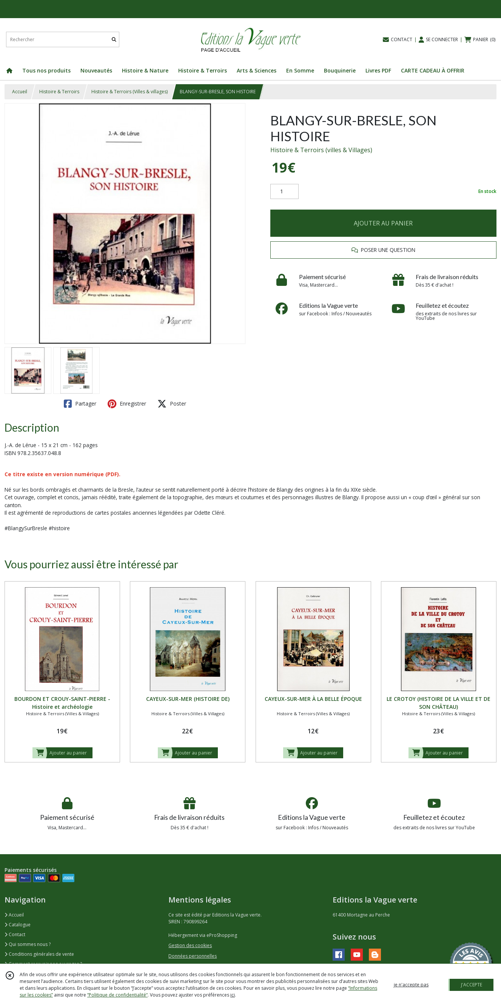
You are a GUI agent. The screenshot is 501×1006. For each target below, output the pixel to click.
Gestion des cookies (190, 945)
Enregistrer (127, 403)
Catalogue (18, 924)
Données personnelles (192, 956)
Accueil (19, 91)
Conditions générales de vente (39, 954)
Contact (15, 934)
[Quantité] (284, 191)
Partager (80, 403)
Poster (171, 403)
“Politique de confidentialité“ (117, 995)
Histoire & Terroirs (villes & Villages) (321, 150)
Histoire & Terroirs (59, 91)
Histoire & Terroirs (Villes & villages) (129, 91)
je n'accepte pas (411, 984)
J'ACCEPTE (471, 984)
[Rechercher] (114, 39)
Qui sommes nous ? (28, 944)
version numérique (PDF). (86, 474)
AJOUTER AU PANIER (383, 223)
